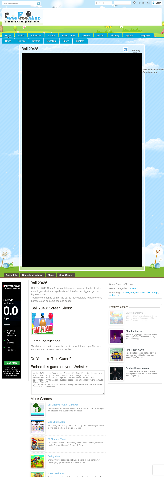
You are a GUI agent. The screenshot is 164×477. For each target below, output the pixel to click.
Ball (132, 292)
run (118, 295)
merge (155, 292)
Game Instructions (32, 275)
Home (8, 35)
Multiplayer (144, 35)
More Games (66, 275)
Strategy (80, 41)
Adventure (36, 35)
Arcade (51, 35)
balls (148, 292)
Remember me (141, 3)
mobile (112, 295)
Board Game (68, 35)
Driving (100, 35)
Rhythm (36, 41)
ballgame (140, 292)
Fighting (115, 35)
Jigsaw (129, 35)
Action (21, 35)
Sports (66, 41)
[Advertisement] (102, 17)
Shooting (51, 41)
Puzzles (21, 41)
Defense (86, 35)
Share (51, 275)
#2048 (126, 292)
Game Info (11, 275)
